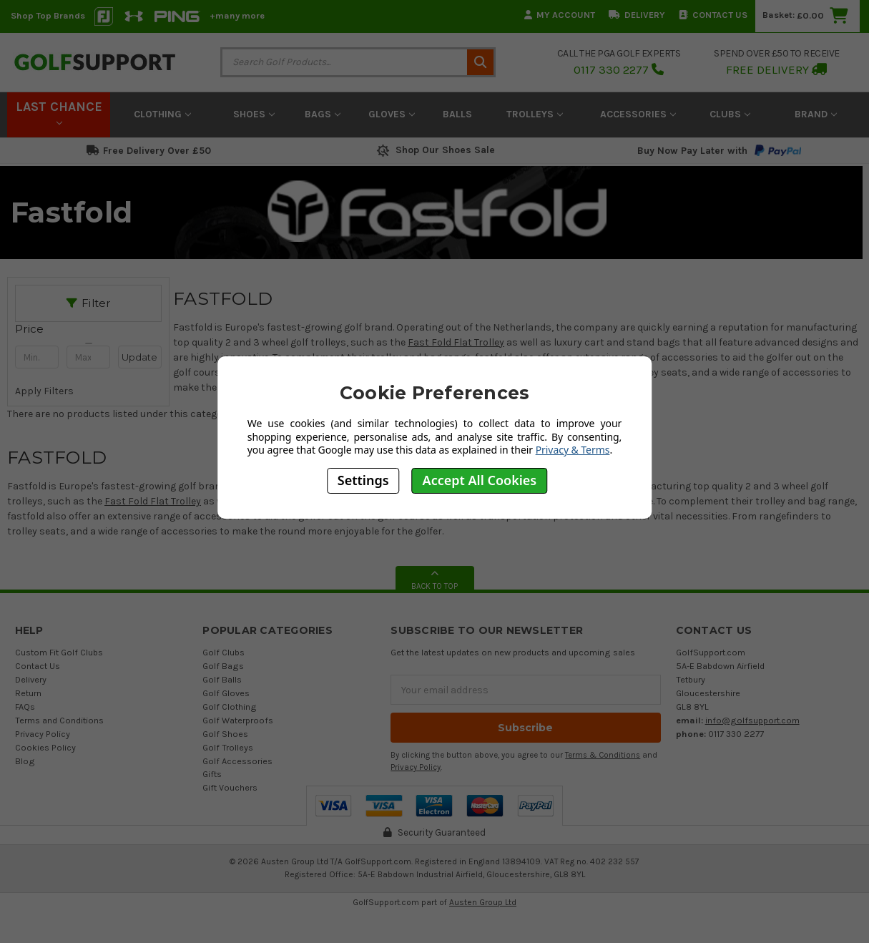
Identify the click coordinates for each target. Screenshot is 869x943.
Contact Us (713, 14)
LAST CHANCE (59, 112)
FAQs (25, 706)
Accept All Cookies (480, 480)
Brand (816, 114)
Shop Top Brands (48, 15)
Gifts (212, 773)
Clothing (162, 114)
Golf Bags (223, 665)
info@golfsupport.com (752, 720)
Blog (25, 761)
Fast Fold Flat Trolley (152, 501)
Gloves (391, 114)
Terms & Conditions (602, 755)
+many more (237, 15)
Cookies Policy (45, 747)
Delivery (637, 14)
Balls (457, 114)
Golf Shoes (225, 733)
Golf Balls (222, 679)
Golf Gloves (226, 693)
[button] (88, 329)
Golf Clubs (223, 652)
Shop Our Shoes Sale (434, 150)
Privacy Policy (42, 733)
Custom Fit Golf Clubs (59, 652)
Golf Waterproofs (237, 720)
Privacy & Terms (573, 449)
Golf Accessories (237, 761)
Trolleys (534, 114)
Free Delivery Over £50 (149, 151)
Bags (322, 114)
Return (28, 693)
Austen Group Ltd (482, 902)
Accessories (638, 114)
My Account (559, 14)
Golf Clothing (229, 706)
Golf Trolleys (227, 747)
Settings (363, 480)
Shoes (254, 114)
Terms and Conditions (59, 720)
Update (139, 357)
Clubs (730, 114)
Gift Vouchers (229, 787)
